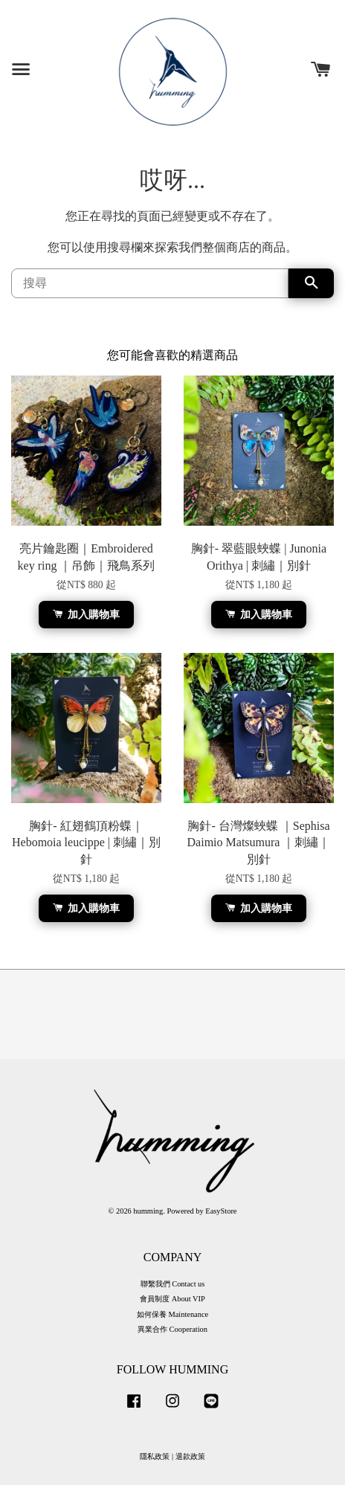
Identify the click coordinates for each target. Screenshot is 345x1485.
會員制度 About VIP (172, 1299)
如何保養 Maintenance (172, 1314)
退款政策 (190, 1456)
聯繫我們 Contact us (173, 1284)
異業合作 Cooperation (172, 1329)
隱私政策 (155, 1456)
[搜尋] (149, 283)
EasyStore (220, 1211)
